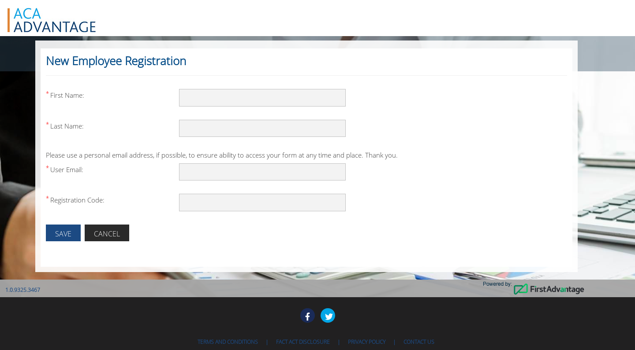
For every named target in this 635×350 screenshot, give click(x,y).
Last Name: (67, 126)
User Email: (66, 169)
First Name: (67, 95)
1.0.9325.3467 (22, 290)
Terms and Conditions (228, 342)
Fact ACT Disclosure (303, 342)
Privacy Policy (366, 342)
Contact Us (418, 342)
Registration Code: (77, 200)
